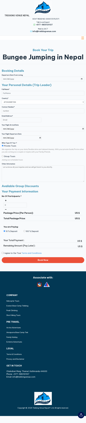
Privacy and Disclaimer (15, 359)
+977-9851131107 (44, 24)
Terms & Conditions (14, 354)
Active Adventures (13, 328)
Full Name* (5, 89)
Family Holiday (12, 337)
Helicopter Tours (12, 301)
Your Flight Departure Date (11, 134)
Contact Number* (8, 107)
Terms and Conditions (32, 253)
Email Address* (7, 116)
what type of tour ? (9, 143)
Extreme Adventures (14, 342)
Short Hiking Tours (13, 315)
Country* (5, 98)
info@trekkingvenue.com (44, 31)
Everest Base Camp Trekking (17, 306)
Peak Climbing (12, 310)
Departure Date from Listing (12, 75)
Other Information (8, 164)
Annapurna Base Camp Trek (17, 332)
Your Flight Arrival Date (10, 125)
